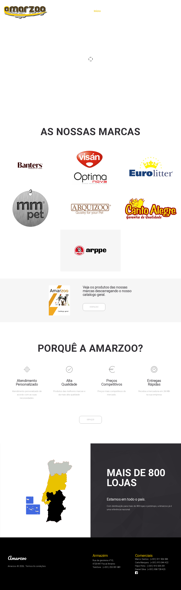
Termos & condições (35, 566)
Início (97, 11)
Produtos (147, 11)
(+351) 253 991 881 (112, 567)
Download (94, 307)
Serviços (130, 11)
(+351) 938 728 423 (156, 569)
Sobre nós (112, 11)
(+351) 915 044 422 (159, 562)
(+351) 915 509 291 (156, 566)
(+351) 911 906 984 (159, 559)
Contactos (165, 11)
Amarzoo (17, 558)
